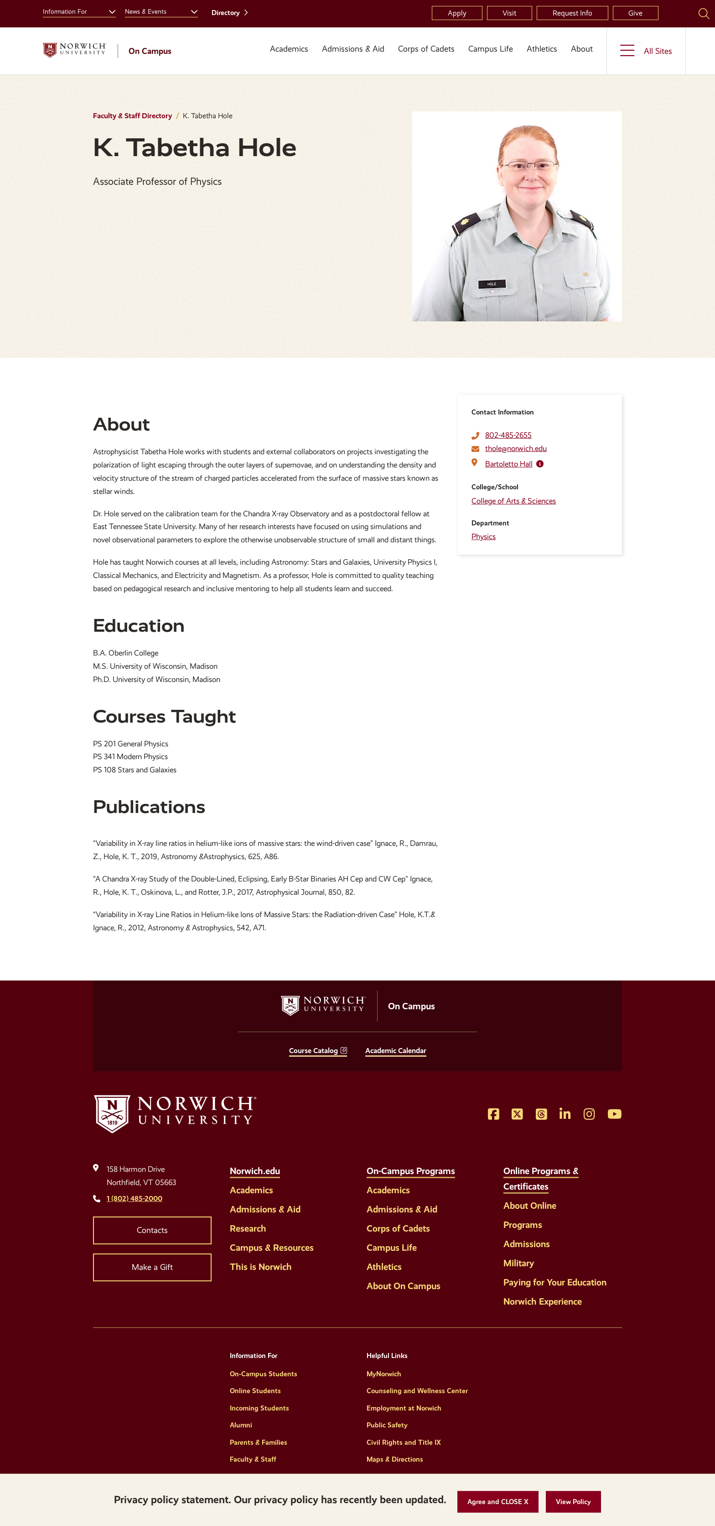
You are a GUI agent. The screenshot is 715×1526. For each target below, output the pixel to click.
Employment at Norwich (404, 1408)
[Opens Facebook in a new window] (493, 1114)
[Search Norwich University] (704, 13)
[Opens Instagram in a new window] (589, 1114)
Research (248, 1228)
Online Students (255, 1391)
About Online (529, 1205)
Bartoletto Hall (509, 464)
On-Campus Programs (411, 1170)
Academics (289, 48)
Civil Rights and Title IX (404, 1442)
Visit (509, 13)
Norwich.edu (255, 1170)
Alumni (241, 1425)
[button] (498, 1502)
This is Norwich (261, 1266)
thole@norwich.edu (516, 448)
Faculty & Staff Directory (132, 115)
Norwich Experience (542, 1301)
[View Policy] (573, 1502)
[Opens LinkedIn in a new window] (565, 1114)
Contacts (152, 1230)
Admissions (526, 1243)
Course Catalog (313, 1050)
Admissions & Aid (353, 48)
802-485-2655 (508, 435)
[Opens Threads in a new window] (541, 1114)
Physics (483, 536)
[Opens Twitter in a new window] (517, 1114)
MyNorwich (384, 1374)
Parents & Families (258, 1442)
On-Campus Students (263, 1374)
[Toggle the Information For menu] (108, 10)
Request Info (572, 13)
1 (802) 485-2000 (134, 1198)
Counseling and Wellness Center (417, 1391)
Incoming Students (259, 1408)
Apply (457, 13)
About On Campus (403, 1285)
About (582, 48)
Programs (522, 1224)
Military (518, 1263)
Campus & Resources (272, 1247)
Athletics (542, 48)
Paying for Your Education (554, 1282)
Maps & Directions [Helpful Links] (395, 1459)
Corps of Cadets (426, 48)
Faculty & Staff (253, 1459)
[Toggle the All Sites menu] (646, 50)
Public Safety (387, 1425)
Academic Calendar (395, 1050)
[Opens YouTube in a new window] (614, 1114)
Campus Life (490, 48)
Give (635, 13)
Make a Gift (152, 1267)
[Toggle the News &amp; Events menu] (190, 10)
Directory (226, 13)
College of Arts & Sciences (513, 501)
